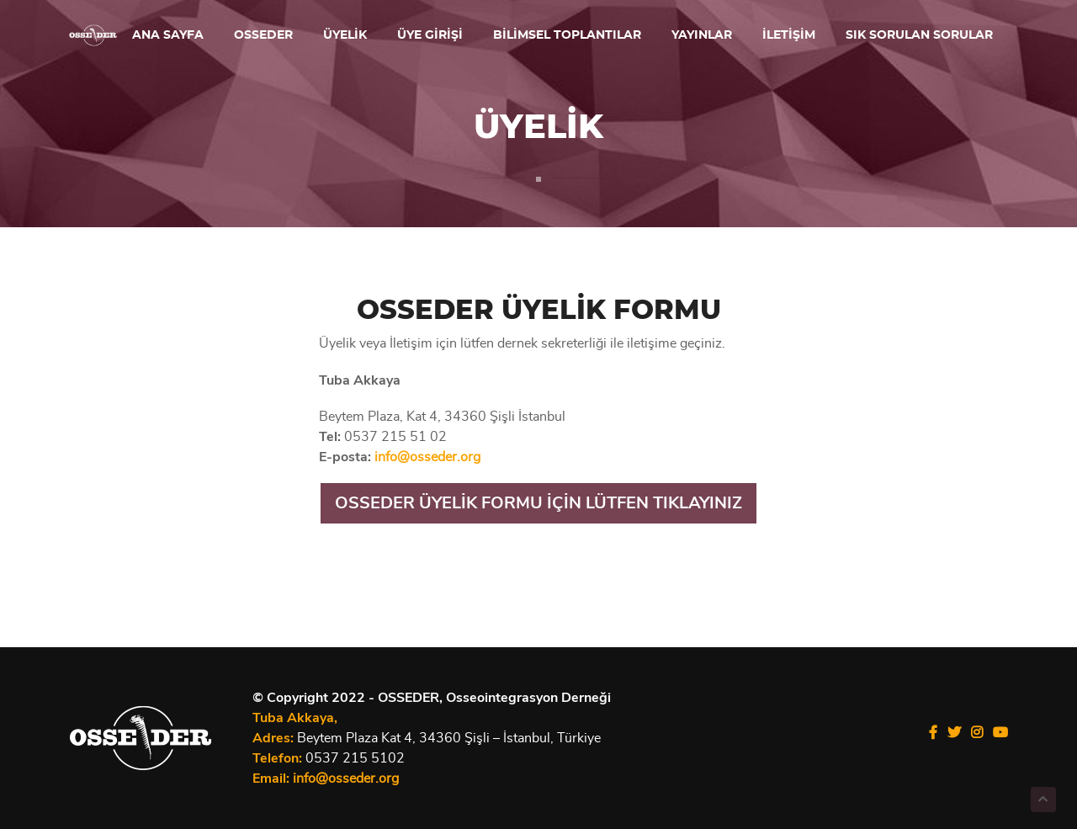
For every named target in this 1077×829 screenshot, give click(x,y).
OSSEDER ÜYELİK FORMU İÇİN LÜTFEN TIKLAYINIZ (538, 503)
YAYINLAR (701, 35)
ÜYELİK (345, 35)
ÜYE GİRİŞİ (430, 35)
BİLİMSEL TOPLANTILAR (567, 35)
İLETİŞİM (788, 35)
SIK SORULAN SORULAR (919, 35)
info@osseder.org (427, 457)
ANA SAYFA (168, 35)
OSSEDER (263, 35)
